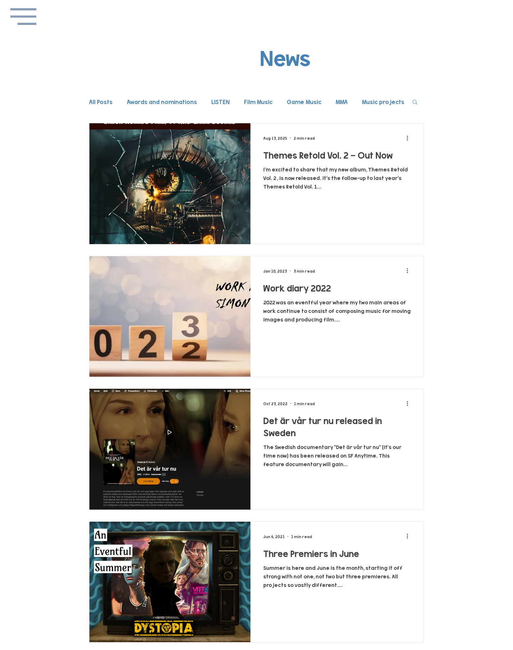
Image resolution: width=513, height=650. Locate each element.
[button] (23, 16)
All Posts (101, 101)
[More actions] (409, 138)
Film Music (258, 101)
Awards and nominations (162, 101)
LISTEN (220, 101)
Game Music (304, 101)
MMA (342, 101)
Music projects (383, 101)
